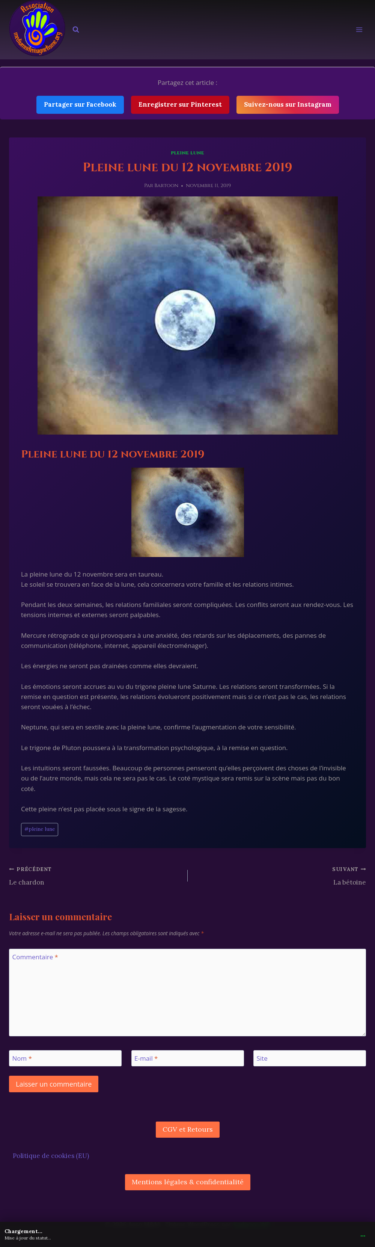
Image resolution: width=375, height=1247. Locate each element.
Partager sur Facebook (80, 104)
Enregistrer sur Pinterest (180, 104)
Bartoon (166, 185)
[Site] (309, 1058)
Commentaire (35, 957)
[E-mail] (187, 1058)
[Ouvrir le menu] (359, 30)
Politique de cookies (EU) (51, 1156)
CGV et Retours (188, 1129)
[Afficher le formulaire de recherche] (76, 29)
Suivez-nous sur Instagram (287, 104)
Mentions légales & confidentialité (188, 1182)
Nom (22, 1058)
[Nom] (65, 1058)
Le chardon (95, 875)
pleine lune (187, 153)
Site (262, 1058)
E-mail (146, 1058)
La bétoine (280, 875)
